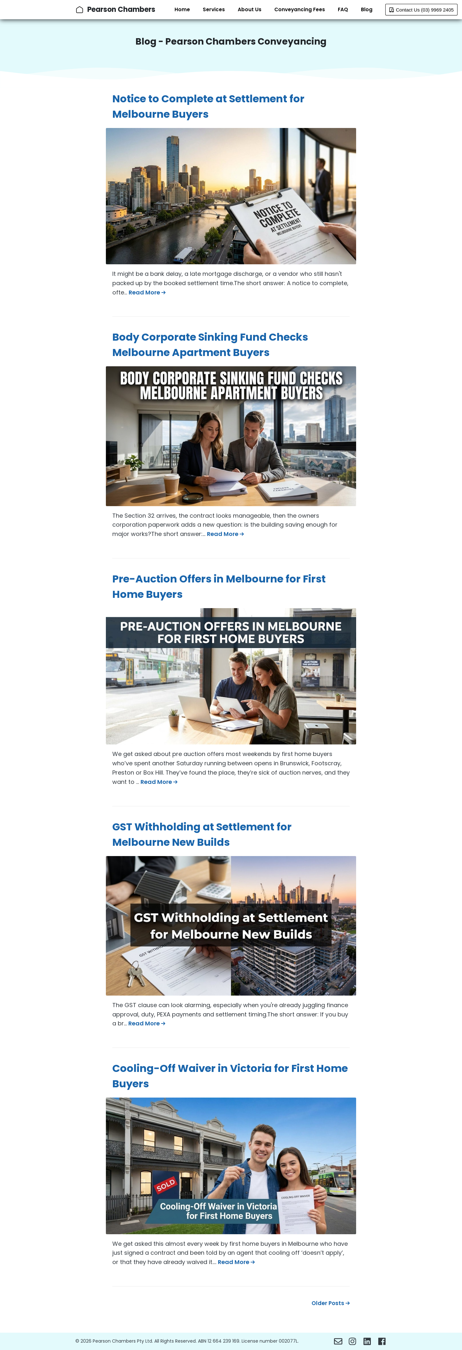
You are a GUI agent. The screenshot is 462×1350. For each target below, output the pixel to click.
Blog (366, 9)
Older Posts (331, 1303)
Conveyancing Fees (299, 9)
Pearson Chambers (121, 9)
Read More (147, 292)
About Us (249, 9)
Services (214, 9)
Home (182, 9)
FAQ (343, 9)
